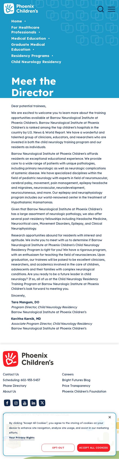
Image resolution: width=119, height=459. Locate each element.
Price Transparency (76, 386)
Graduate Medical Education (28, 47)
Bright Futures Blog (76, 380)
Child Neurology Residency (36, 61)
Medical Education (28, 38)
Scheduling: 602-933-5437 (21, 380)
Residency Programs (30, 55)
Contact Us (11, 374)
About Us (9, 391)
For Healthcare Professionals (25, 30)
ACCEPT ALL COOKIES (93, 447)
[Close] (110, 417)
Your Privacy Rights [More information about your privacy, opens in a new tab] (21, 437)
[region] (59, 434)
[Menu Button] (111, 9)
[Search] (100, 9)
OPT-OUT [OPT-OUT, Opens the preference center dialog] (58, 447)
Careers (68, 374)
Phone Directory (14, 386)
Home (16, 21)
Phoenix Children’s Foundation (84, 391)
